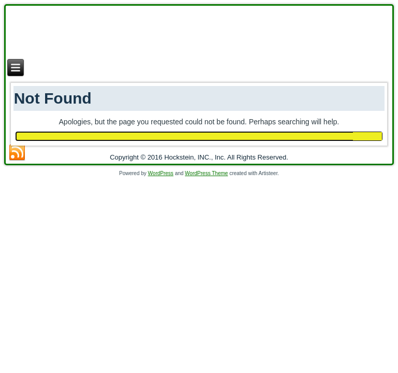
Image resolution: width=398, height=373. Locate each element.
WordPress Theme (206, 173)
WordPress (160, 173)
